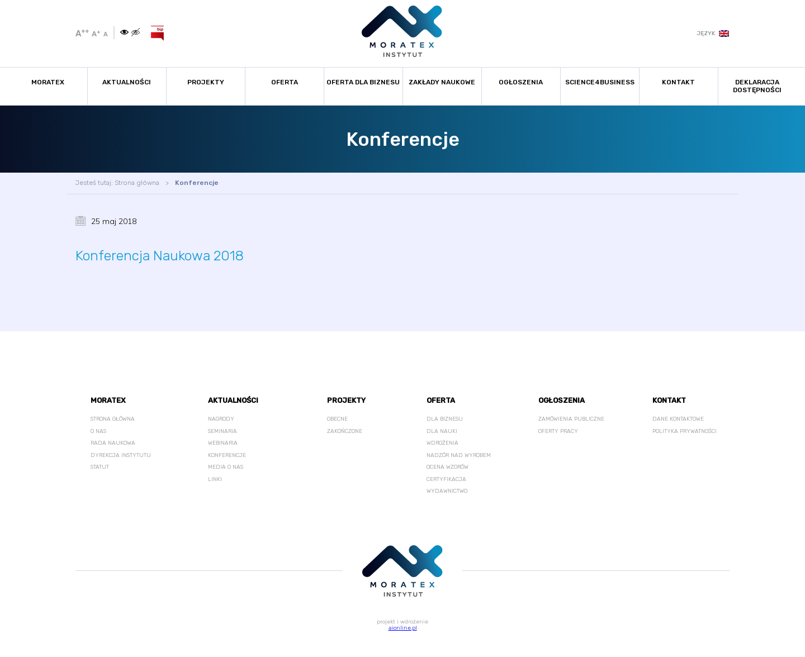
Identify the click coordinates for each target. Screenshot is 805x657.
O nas (98, 431)
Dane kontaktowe (678, 419)
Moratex (47, 82)
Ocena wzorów (447, 467)
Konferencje (197, 183)
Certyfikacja (446, 479)
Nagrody (221, 419)
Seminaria (222, 431)
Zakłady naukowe (442, 82)
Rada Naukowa (113, 443)
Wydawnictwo (447, 491)
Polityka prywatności (684, 431)
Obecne (337, 419)
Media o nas (225, 467)
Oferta (284, 82)
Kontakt (678, 82)
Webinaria (223, 443)
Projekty (205, 82)
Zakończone (344, 431)
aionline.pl (403, 628)
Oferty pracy (558, 431)
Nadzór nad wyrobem (459, 455)
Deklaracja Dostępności (757, 86)
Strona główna (137, 183)
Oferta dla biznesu (363, 82)
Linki (215, 479)
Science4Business (599, 82)
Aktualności (126, 82)
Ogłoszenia (521, 82)
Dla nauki (442, 431)
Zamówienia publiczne (571, 419)
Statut (100, 467)
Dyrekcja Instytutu (121, 455)
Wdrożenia (442, 443)
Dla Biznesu (445, 419)
